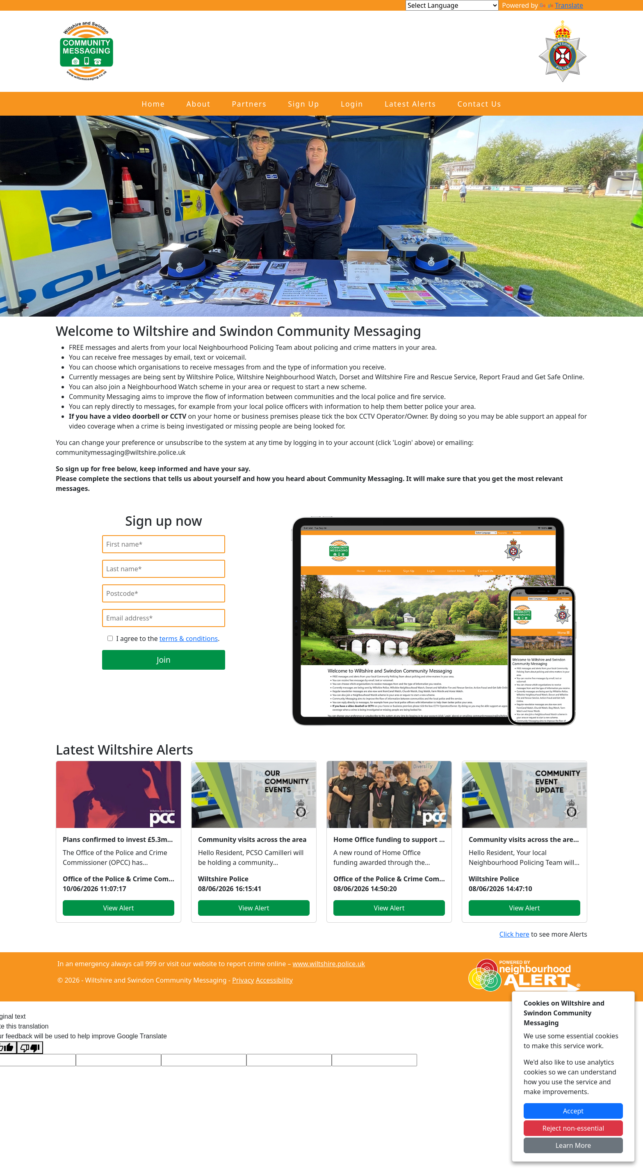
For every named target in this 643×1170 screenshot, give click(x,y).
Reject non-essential (573, 1128)
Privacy (243, 980)
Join (164, 659)
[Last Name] (163, 569)
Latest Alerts (410, 104)
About (199, 104)
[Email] (163, 618)
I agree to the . (167, 638)
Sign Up (303, 104)
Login (352, 104)
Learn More (573, 1145)
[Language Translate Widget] (452, 5)
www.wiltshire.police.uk (329, 963)
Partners (249, 104)
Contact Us (480, 104)
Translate (561, 5)
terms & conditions (189, 638)
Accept (573, 1110)
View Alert (118, 907)
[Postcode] (163, 593)
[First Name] (163, 544)
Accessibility (274, 980)
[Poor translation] (30, 1047)
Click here (514, 934)
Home (153, 104)
